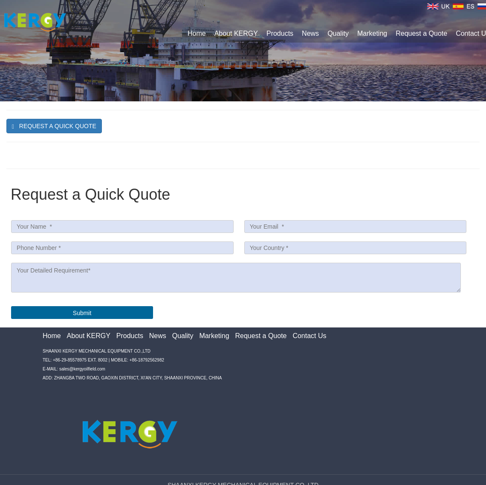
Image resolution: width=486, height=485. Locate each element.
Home (197, 33)
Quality (338, 33)
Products (279, 33)
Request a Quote (421, 33)
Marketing (372, 33)
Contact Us (309, 335)
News (310, 33)
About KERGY (236, 33)
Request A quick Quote (54, 126)
